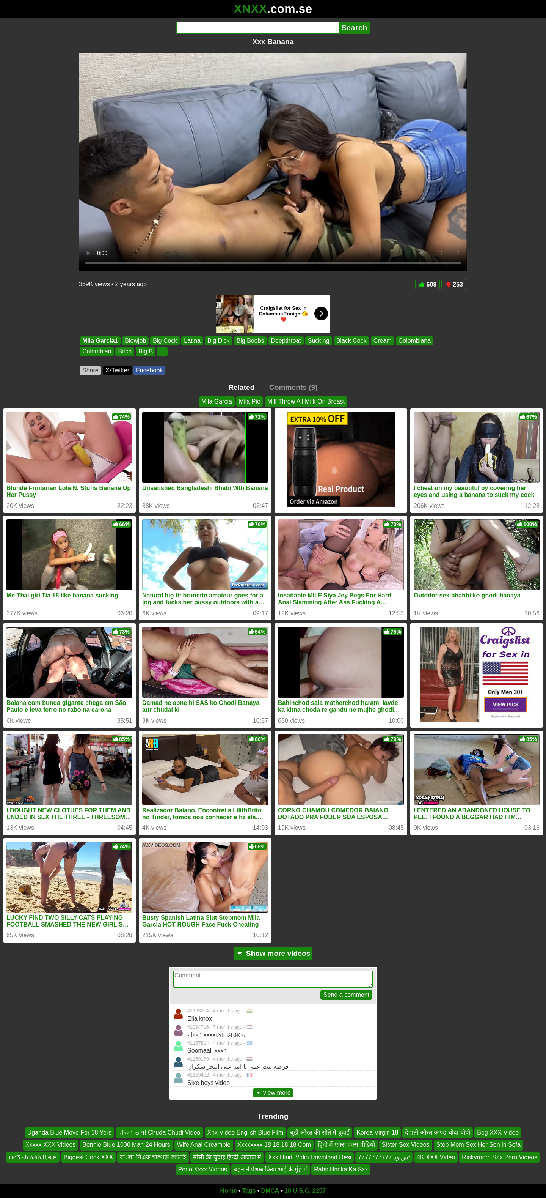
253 (454, 284)
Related (241, 387)
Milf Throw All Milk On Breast (306, 401)
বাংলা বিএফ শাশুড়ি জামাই (153, 1157)
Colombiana (415, 340)
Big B (145, 351)
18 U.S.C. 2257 (305, 1190)
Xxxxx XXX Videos (50, 1144)
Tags (249, 1190)
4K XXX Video (436, 1157)
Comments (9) (293, 387)
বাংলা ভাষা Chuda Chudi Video (159, 1132)
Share (90, 370)
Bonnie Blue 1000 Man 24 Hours (126, 1144)
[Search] (257, 28)
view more (273, 1092)
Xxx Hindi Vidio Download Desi (309, 1157)
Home (228, 1190)
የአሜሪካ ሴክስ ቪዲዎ (33, 1157)
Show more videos (273, 953)
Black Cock (351, 340)
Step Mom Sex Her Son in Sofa (478, 1144)
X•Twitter (117, 370)
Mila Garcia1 (100, 340)
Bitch (125, 351)
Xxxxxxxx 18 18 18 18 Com (274, 1144)
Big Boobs (250, 340)
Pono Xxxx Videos (203, 1169)
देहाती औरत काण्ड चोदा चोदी (437, 1132)
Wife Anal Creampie (204, 1144)
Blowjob (135, 340)
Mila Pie (249, 401)
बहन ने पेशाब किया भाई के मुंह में (270, 1169)
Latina (192, 340)
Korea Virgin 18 (377, 1132)
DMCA (270, 1190)
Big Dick (218, 340)
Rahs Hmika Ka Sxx (341, 1169)
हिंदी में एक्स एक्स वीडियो (346, 1144)
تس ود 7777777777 (384, 1157)
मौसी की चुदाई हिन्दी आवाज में (227, 1157)
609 (428, 284)
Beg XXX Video (498, 1132)
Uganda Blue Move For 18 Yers (69, 1132)
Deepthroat (286, 340)
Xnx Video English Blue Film (245, 1132)
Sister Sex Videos (406, 1144)
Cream (382, 340)
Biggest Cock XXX (88, 1157)
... (162, 351)
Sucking (318, 340)
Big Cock (165, 340)
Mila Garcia (216, 401)
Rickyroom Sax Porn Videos (499, 1157)
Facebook (149, 370)
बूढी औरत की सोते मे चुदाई (320, 1132)
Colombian (96, 351)
